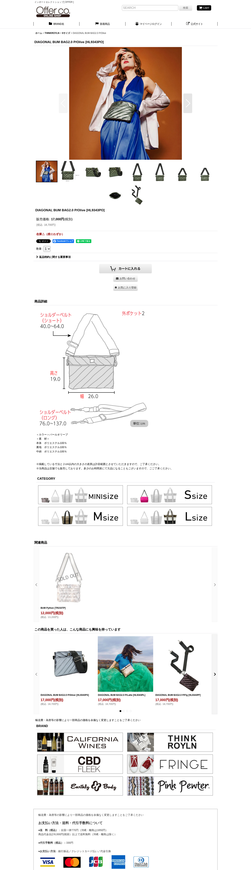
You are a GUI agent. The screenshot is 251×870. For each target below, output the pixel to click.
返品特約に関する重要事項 (53, 256)
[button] (63, 103)
